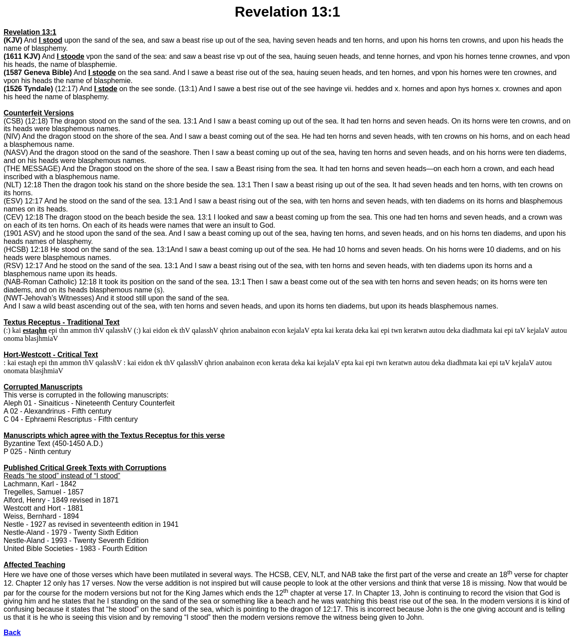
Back (12, 632)
